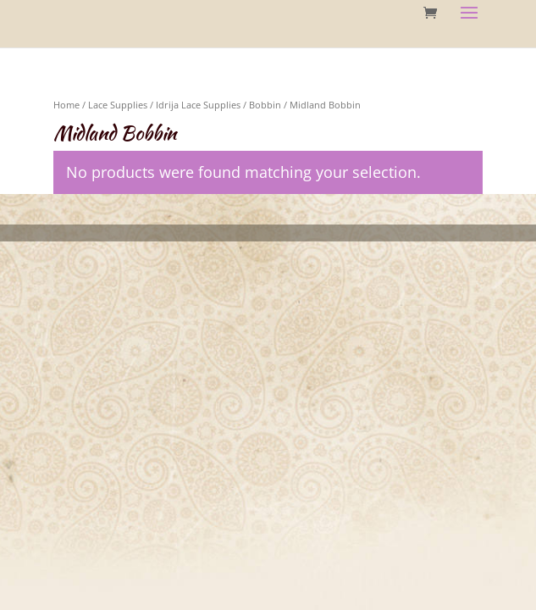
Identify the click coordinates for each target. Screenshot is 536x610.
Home (66, 104)
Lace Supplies (117, 104)
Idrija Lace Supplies (198, 104)
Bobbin (265, 104)
